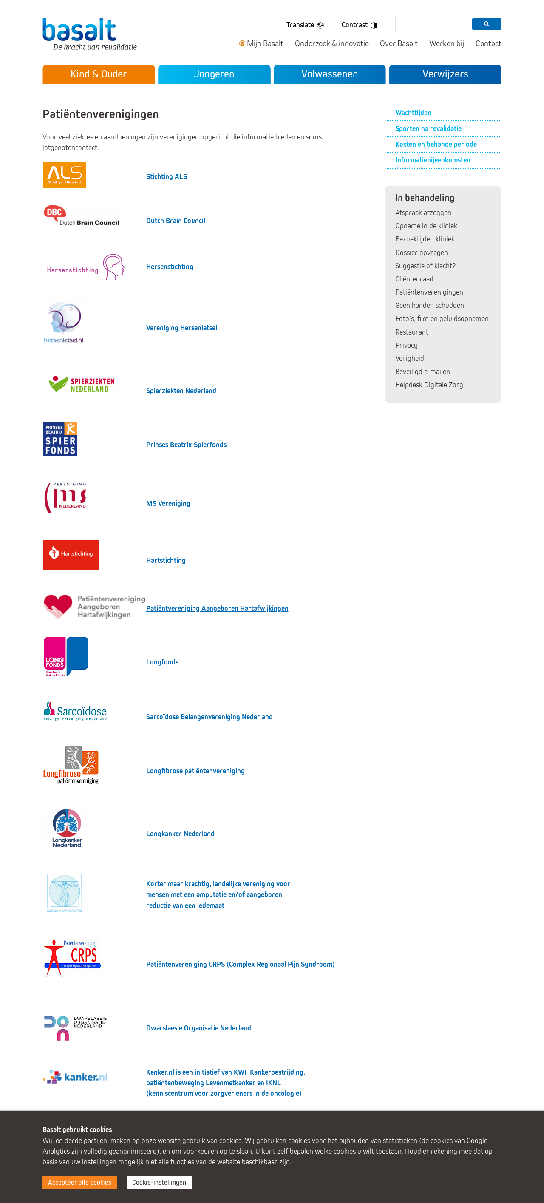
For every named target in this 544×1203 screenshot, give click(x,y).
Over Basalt (399, 43)
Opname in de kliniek (426, 225)
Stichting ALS (166, 176)
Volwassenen (329, 74)
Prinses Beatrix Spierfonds (186, 444)
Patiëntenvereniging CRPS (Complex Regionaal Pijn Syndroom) (240, 964)
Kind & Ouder (99, 74)
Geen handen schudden (429, 305)
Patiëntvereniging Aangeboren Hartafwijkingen (217, 608)
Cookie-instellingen (159, 1182)
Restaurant (411, 332)
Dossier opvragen (421, 252)
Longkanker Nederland (180, 833)
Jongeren (214, 74)
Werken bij (446, 43)
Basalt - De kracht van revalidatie (89, 33)
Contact (489, 43)
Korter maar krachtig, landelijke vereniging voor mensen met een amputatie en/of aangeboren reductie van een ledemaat (218, 895)
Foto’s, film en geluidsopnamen (442, 318)
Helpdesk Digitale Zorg (429, 384)
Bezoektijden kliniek (425, 239)
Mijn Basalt (265, 43)
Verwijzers (445, 74)
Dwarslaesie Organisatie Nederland (198, 1028)
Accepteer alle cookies (79, 1182)
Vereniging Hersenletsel (181, 327)
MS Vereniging (168, 503)
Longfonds (162, 662)
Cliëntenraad (414, 279)
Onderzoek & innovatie (332, 43)
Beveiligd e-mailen (422, 371)
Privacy (406, 345)
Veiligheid (409, 358)
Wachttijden (413, 112)
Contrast (361, 25)
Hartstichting (166, 560)
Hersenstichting (169, 266)
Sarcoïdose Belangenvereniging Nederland (209, 716)
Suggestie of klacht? (425, 265)
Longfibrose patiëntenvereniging (195, 770)
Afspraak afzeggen (423, 212)
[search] (430, 24)
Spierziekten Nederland (181, 390)
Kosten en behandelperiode (436, 144)
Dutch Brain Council (175, 220)
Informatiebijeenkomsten (432, 160)
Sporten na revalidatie (428, 128)
